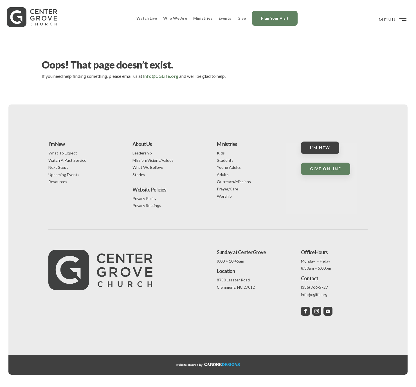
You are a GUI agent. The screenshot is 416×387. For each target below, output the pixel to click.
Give (241, 18)
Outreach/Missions (234, 181)
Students (225, 160)
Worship (224, 196)
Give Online (325, 168)
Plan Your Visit (275, 18)
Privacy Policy (144, 198)
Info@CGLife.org (160, 76)
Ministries (202, 18)
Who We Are (175, 18)
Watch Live (146, 18)
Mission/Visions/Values (153, 160)
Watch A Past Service (67, 160)
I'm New (320, 147)
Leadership (142, 153)
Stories (138, 174)
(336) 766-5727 (314, 287)
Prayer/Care (227, 188)
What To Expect (62, 153)
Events (225, 18)
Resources (57, 181)
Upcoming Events (63, 174)
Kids (221, 153)
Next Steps (58, 167)
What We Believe (147, 167)
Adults (223, 174)
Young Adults (229, 167)
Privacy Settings (146, 205)
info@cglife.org (314, 294)
